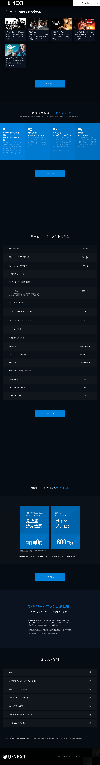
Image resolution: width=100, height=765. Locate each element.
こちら (31, 295)
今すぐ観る (86, 3)
